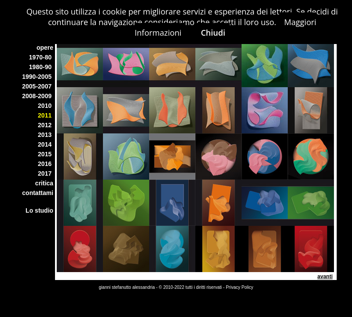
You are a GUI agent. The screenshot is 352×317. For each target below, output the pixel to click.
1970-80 (42, 57)
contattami (38, 192)
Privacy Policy (239, 287)
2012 (46, 125)
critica (45, 183)
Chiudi (213, 32)
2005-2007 (38, 86)
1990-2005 (38, 76)
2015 (46, 154)
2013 (46, 134)
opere (46, 47)
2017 (46, 173)
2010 (46, 105)
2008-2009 (38, 96)
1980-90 (42, 66)
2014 (46, 144)
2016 (46, 163)
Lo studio (40, 210)
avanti (325, 276)
